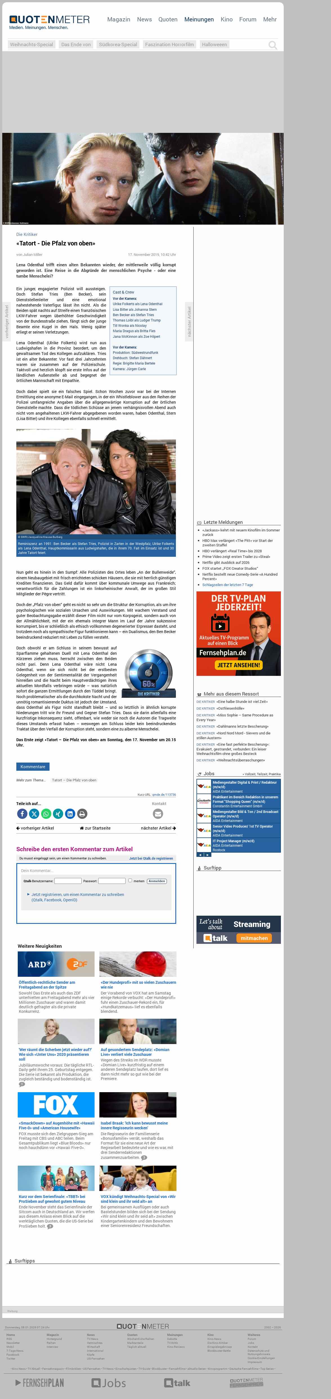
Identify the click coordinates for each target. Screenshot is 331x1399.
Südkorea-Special (118, 44)
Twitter (10, 1358)
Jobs (251, 1343)
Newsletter (13, 1343)
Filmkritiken (73, 1369)
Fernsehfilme (177, 1369)
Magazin (118, 19)
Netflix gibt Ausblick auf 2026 (225, 562)
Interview (52, 1347)
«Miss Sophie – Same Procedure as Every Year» (234, 717)
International (95, 1351)
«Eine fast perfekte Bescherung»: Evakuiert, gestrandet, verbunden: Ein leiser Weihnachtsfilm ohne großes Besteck (232, 749)
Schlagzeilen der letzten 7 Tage (227, 584)
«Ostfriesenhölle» (220, 708)
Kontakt (253, 1347)
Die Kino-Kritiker (217, 1343)
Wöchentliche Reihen (140, 1339)
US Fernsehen (91, 1369)
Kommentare (33, 766)
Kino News (19, 1369)
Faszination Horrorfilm (169, 44)
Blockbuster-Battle (219, 1351)
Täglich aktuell (136, 1347)
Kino (227, 19)
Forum (247, 19)
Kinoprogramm (217, 1369)
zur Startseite (95, 828)
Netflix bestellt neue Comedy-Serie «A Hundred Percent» (240, 576)
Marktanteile (135, 1343)
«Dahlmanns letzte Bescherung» (232, 726)
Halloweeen (214, 44)
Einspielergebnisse (219, 1347)
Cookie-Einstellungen (261, 1358)
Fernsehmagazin (53, 1369)
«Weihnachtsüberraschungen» (230, 760)
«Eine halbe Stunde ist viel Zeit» (232, 701)
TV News (107, 1369)
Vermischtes (94, 1343)
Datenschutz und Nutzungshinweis (259, 1352)
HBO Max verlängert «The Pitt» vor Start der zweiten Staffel (237, 542)
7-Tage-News (14, 1351)
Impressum (255, 1362)
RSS (9, 1339)
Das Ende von (76, 44)
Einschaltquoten (126, 1369)
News (144, 19)
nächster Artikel (158, 828)
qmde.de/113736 (164, 794)
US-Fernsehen (96, 1358)
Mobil (10, 1347)
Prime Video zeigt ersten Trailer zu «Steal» (236, 556)
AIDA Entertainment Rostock (225, 845)
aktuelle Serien (196, 1369)
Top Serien (267, 1369)
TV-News (92, 1339)
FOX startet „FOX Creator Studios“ (230, 568)
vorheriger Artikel (35, 828)
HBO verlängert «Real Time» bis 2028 (232, 550)
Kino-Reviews (176, 1347)
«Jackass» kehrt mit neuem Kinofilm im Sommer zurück (241, 532)
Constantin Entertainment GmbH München (237, 801)
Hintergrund (54, 1339)
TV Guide (144, 1369)
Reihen (51, 1343)
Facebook (12, 1354)
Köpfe (90, 1354)
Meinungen (199, 19)
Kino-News (214, 1339)
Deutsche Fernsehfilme (243, 1369)
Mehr (270, 19)
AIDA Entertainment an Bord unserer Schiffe (237, 786)
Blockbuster (159, 1369)
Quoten (168, 19)
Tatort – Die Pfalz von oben (74, 780)
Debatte (172, 1339)
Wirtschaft (93, 1347)
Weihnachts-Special (31, 44)
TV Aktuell (34, 1369)
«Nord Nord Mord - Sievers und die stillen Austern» (233, 735)
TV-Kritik (172, 1343)
